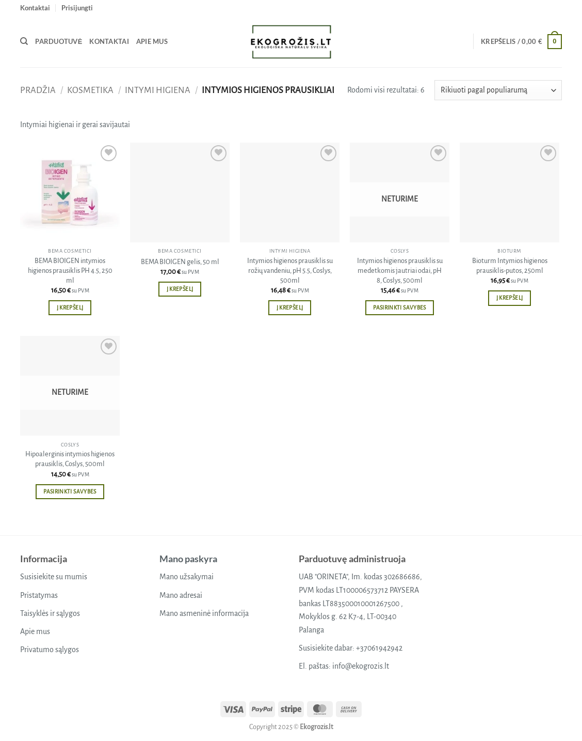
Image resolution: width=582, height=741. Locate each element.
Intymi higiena (157, 90)
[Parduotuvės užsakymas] (498, 90)
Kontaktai (35, 8)
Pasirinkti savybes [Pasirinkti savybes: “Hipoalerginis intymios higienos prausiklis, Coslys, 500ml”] (69, 492)
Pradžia (38, 90)
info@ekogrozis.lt (360, 666)
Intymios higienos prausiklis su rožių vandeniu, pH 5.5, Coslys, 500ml (290, 270)
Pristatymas (39, 595)
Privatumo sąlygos (49, 649)
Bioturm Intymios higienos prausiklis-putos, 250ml (509, 265)
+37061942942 (379, 648)
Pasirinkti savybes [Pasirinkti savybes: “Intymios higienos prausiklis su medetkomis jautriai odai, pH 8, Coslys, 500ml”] (399, 308)
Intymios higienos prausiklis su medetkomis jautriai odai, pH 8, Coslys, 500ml (400, 270)
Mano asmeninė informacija (204, 613)
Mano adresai (180, 595)
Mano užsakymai (186, 577)
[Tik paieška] (24, 41)
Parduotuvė (58, 41)
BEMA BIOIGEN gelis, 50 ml (180, 262)
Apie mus (152, 41)
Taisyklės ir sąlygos (50, 613)
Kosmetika (90, 90)
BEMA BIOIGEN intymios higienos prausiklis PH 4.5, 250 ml (70, 270)
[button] (77, 8)
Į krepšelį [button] (70, 308)
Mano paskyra (188, 558)
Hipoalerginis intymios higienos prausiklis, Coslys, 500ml (70, 459)
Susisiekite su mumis (53, 577)
